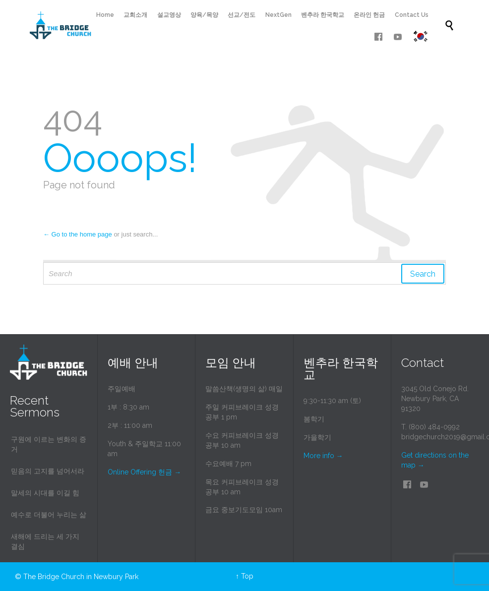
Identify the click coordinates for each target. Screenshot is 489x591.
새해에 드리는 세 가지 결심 (45, 541)
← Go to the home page (77, 234)
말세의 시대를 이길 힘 (45, 493)
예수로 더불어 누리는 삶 (48, 515)
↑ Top (244, 576)
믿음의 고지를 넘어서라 (47, 471)
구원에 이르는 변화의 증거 (48, 444)
